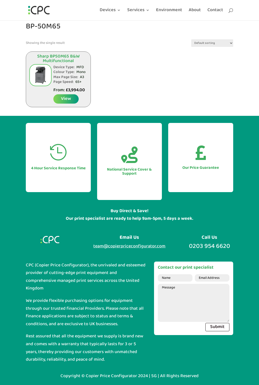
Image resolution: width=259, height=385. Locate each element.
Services (135, 11)
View (66, 99)
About (195, 11)
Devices (108, 11)
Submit (217, 327)
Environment (169, 11)
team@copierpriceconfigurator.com (129, 246)
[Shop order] (212, 43)
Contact (215, 11)
